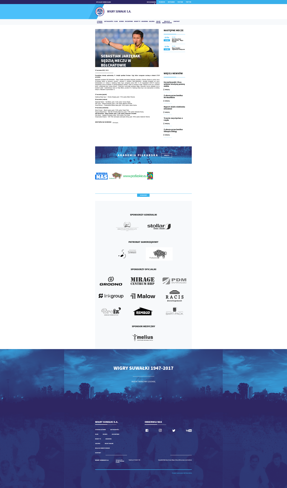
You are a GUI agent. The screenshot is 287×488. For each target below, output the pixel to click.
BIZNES (121, 21)
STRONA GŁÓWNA (99, 22)
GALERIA (151, 21)
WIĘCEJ (167, 89)
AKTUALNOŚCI (108, 21)
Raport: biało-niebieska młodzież (174, 107)
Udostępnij (115, 122)
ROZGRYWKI (129, 21)
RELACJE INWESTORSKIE (167, 22)
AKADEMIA (144, 21)
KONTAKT (177, 21)
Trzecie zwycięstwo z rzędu (173, 119)
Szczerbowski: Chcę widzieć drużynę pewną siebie (174, 84)
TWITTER (188, 2)
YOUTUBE (180, 2)
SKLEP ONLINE (158, 22)
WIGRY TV (137, 21)
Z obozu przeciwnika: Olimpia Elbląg (173, 130)
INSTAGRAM (171, 2)
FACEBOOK (162, 2)
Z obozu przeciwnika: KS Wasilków (173, 96)
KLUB (116, 21)
